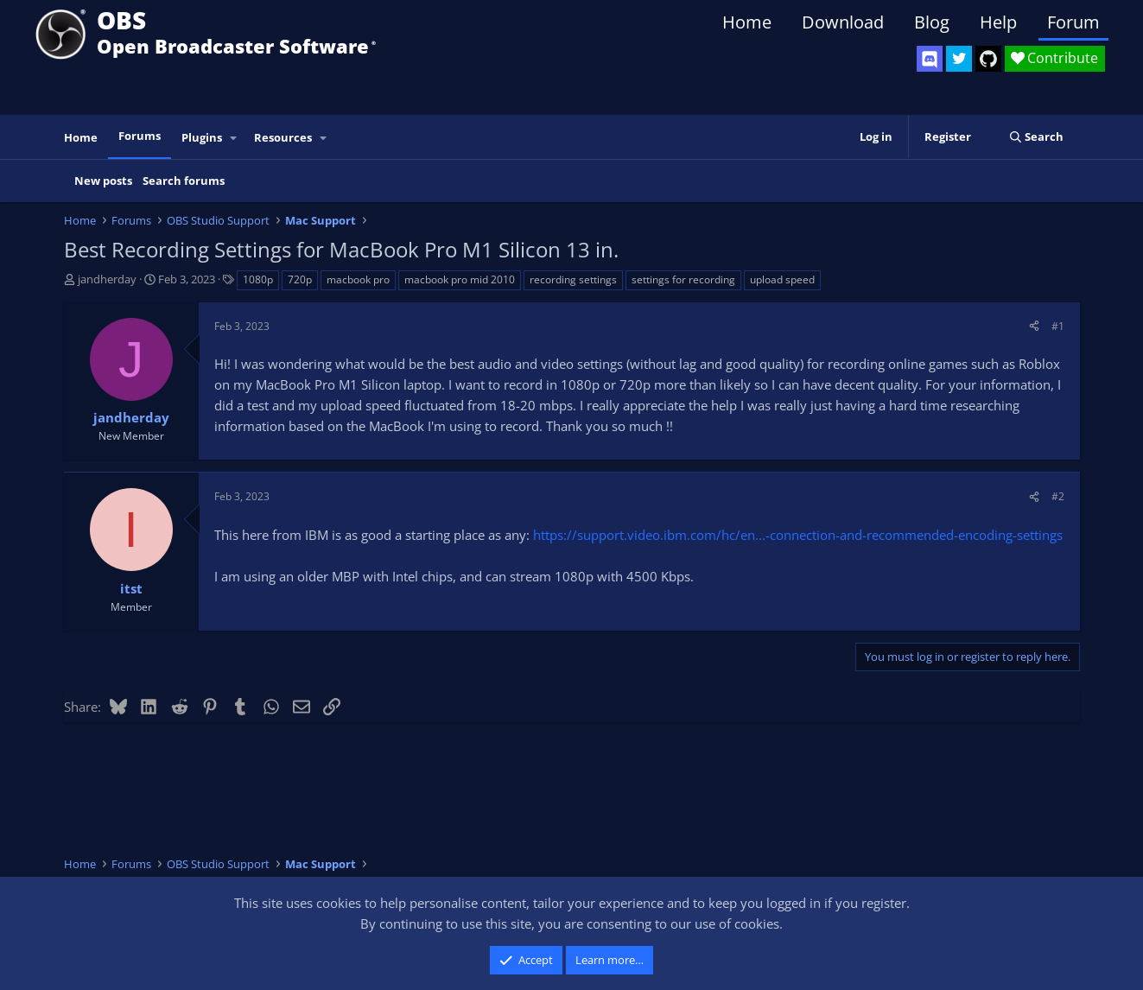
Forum (1073, 22)
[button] (233, 138)
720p (300, 279)
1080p (258, 279)
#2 (1057, 496)
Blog (931, 22)
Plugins (201, 137)
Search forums (184, 180)
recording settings (573, 279)
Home (747, 22)
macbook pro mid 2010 (459, 279)
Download (843, 22)
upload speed (782, 279)
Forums (139, 135)
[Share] (1034, 326)
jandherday (107, 279)
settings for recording (683, 279)
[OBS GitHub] (988, 59)
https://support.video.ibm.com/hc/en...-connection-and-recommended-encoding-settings (798, 534)
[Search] (1036, 137)
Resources (283, 137)
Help (998, 22)
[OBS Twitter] (959, 59)
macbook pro (358, 279)
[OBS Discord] (930, 59)
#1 (1057, 326)
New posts (103, 180)
